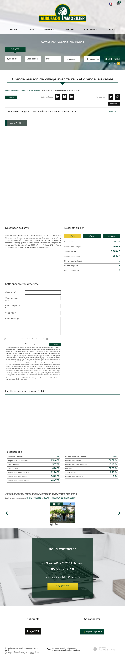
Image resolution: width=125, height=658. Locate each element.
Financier (111, 236)
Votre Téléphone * (12, 306)
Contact (111, 29)
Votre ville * (10, 313)
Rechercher (112, 59)
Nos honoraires (29, 652)
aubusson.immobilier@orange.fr (62, 577)
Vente (15, 49)
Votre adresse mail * (11, 299)
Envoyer (55, 344)
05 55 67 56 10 (62, 569)
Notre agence (90, 29)
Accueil (13, 29)
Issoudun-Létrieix (34, 91)
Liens (37, 652)
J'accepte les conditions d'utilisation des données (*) (27, 339)
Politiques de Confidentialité (40, 378)
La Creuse (69, 29)
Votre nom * (10, 292)
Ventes (30, 29)
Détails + (92, 236)
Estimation (49, 29)
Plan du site (8, 652)
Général (72, 236)
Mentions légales (19, 652)
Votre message (12, 318)
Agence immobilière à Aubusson (15, 91)
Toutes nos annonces (16, 654)
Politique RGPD (29, 654)
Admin (7, 654)
